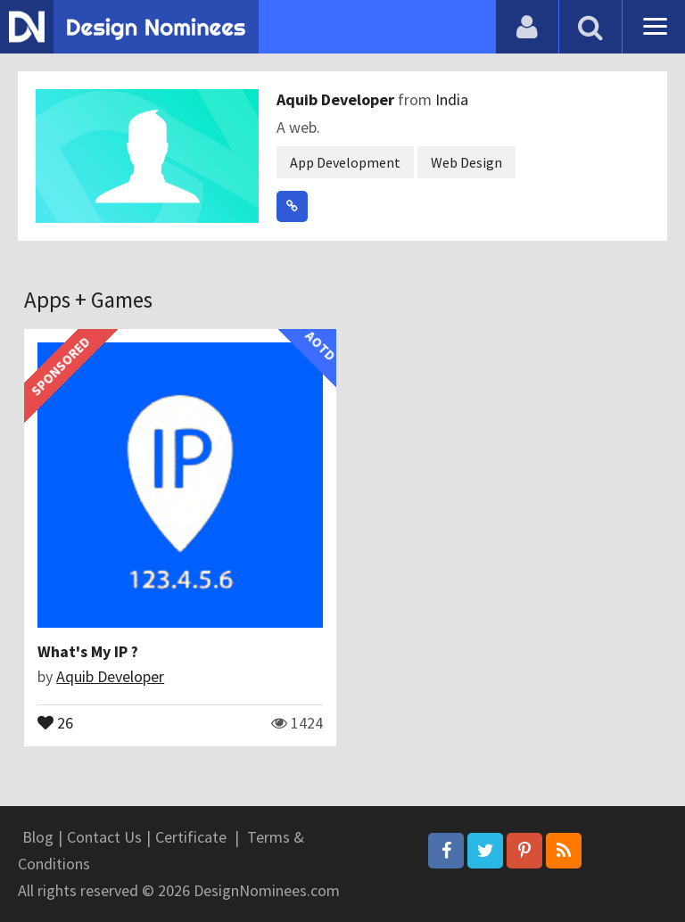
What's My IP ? (87, 651)
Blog (38, 837)
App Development (345, 162)
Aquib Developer (337, 99)
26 (55, 721)
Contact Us (104, 837)
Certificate (191, 837)
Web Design (466, 162)
